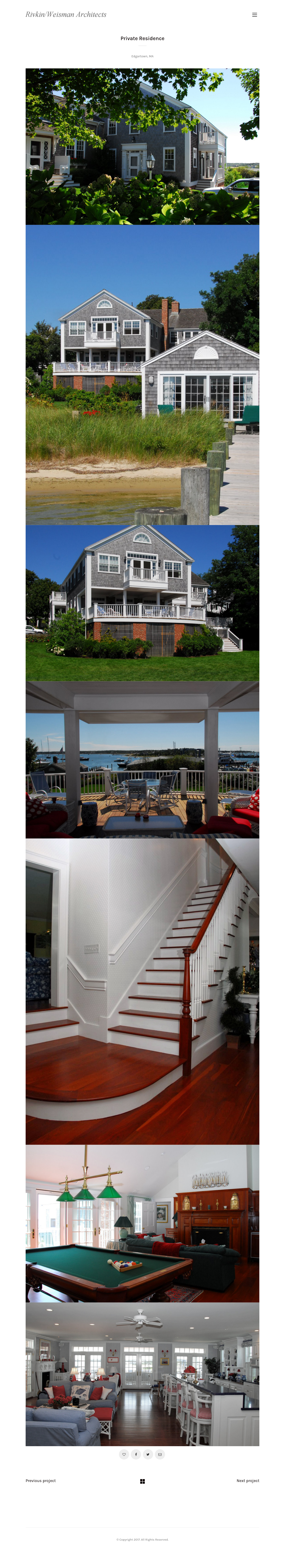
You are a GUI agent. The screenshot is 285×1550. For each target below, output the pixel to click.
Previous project (41, 1480)
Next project (248, 1480)
